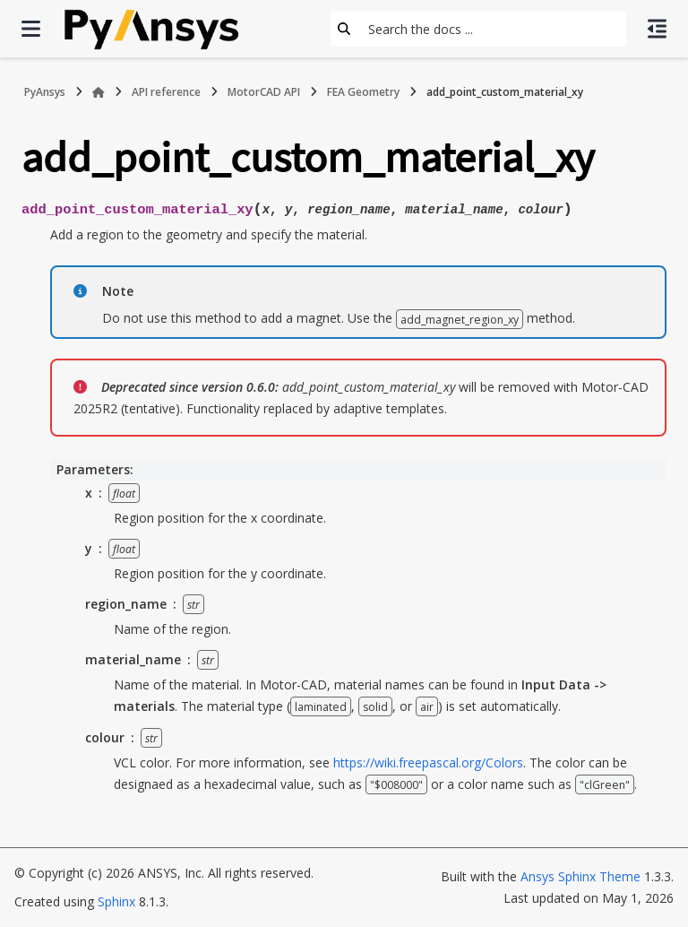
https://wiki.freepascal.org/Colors (428, 763)
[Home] (98, 92)
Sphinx (116, 901)
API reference (166, 92)
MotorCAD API (264, 92)
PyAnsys (44, 92)
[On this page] (657, 28)
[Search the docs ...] (491, 29)
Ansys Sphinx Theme (580, 876)
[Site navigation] (30, 28)
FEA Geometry (363, 92)
